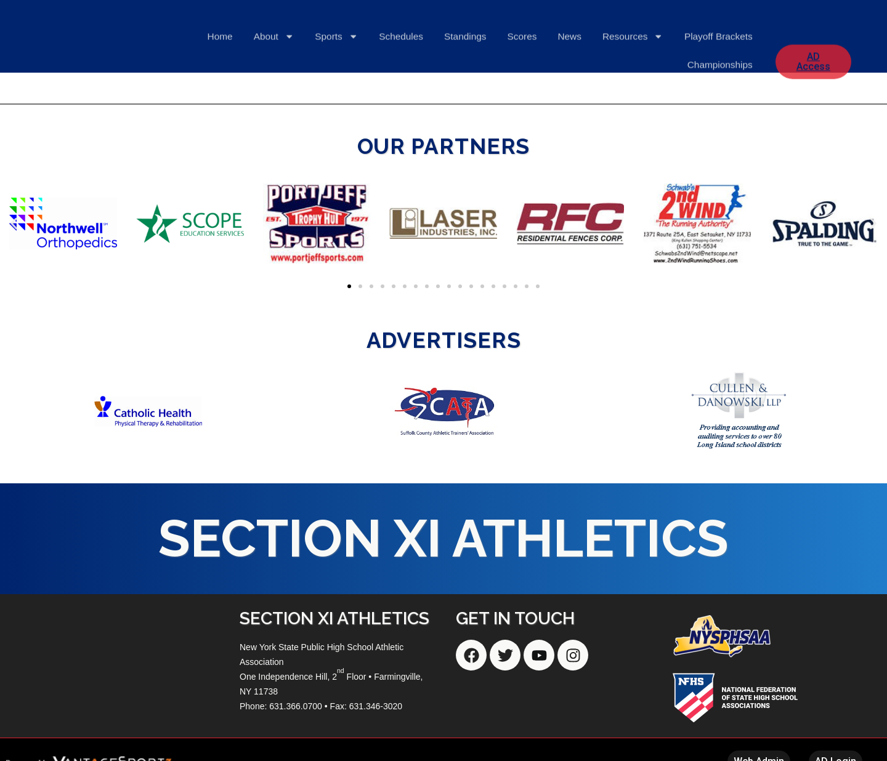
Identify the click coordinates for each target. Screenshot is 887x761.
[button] (14, 223)
